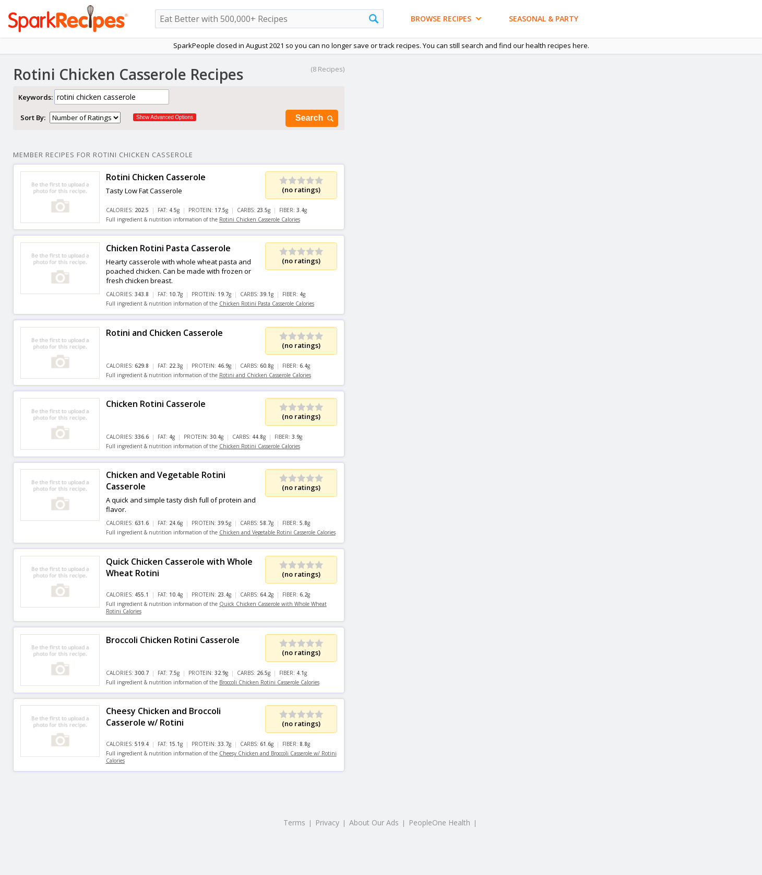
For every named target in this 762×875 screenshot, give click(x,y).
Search (315, 118)
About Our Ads (374, 822)
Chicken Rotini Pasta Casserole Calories (266, 303)
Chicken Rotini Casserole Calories (259, 446)
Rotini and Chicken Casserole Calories (265, 375)
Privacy (327, 822)
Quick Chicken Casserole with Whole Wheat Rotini (179, 567)
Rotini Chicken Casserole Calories (259, 219)
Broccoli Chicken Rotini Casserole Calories (269, 682)
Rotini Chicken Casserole (156, 177)
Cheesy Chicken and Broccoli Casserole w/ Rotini (163, 716)
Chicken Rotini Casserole (156, 404)
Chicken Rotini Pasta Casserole (168, 248)
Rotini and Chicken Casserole (164, 333)
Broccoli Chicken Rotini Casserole (173, 640)
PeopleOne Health (439, 822)
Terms (294, 822)
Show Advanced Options (164, 117)
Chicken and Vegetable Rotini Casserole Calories (277, 532)
